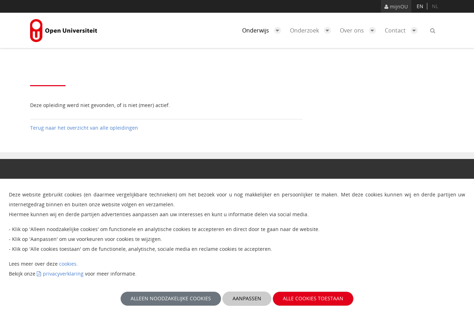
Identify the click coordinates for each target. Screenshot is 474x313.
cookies (67, 263)
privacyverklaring (63, 273)
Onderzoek (312, 30)
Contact (403, 30)
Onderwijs (263, 30)
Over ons (359, 30)
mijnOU (396, 6)
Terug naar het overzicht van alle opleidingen (84, 127)
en (420, 6)
